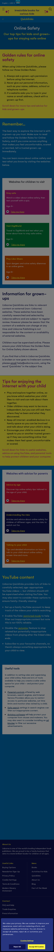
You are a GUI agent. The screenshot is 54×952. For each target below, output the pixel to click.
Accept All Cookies (36, 947)
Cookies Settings (27, 941)
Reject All (17, 947)
